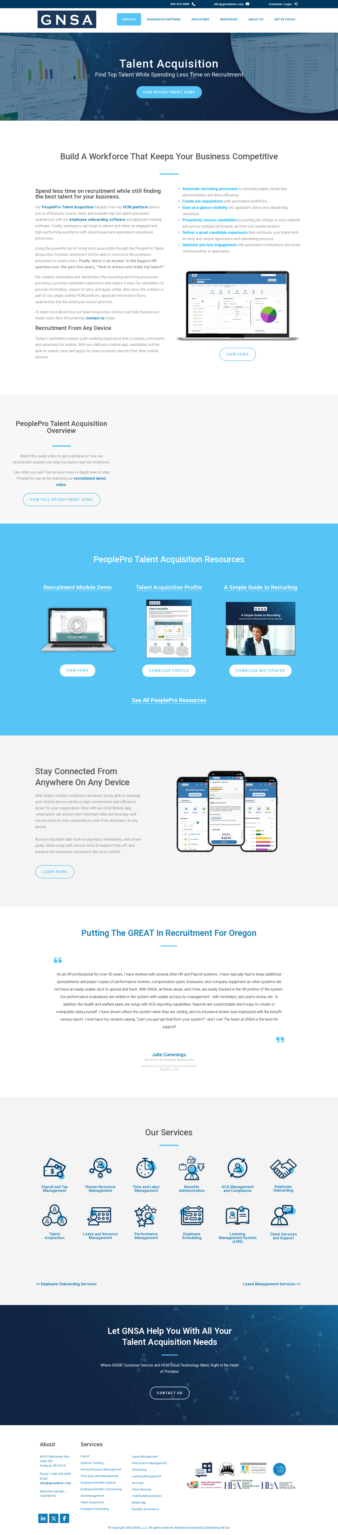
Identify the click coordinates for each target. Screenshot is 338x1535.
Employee (283, 1186)
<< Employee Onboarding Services (66, 1284)
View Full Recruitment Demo (61, 499)
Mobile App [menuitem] (139, 1502)
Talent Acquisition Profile (169, 587)
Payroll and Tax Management (55, 1189)
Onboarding (283, 1190)
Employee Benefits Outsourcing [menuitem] (101, 1489)
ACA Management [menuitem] (92, 1495)
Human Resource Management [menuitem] (101, 1469)
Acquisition (55, 1238)
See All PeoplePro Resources (169, 700)
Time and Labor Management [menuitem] (100, 1476)
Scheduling (192, 1238)
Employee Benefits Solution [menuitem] (98, 1482)
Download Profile (169, 671)
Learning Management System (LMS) (238, 1238)
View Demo (238, 354)
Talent (54, 1234)
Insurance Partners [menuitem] (164, 19)
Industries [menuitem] (200, 19)
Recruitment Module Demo (77, 587)
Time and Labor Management (146, 1189)
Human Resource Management (100, 1189)
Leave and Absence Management (100, 1236)
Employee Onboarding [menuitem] (95, 1509)
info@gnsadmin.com (228, 4)
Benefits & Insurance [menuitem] (145, 1509)
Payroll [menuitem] (85, 1456)
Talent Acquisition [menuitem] (92, 1502)
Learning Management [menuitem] (146, 1476)
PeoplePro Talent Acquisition (68, 207)
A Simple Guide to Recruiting (260, 587)
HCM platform (135, 207)
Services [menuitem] (129, 19)
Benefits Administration (192, 1189)
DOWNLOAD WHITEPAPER (260, 671)
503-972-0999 (179, 4)
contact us (95, 318)
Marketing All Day (218, 1527)
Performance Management (146, 1236)
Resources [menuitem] (228, 19)
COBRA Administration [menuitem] (146, 1496)
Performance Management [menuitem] (149, 1463)
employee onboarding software (97, 219)
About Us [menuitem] (255, 19)
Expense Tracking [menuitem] (92, 1463)
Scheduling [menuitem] (139, 1469)
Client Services (283, 1234)
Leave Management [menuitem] (145, 1456)
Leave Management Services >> (272, 1284)
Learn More (54, 872)
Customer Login (280, 4)
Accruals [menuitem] (138, 1483)
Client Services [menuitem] (141, 1489)
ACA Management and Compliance (238, 1189)
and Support (283, 1238)
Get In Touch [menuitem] (284, 19)
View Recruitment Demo (169, 92)
